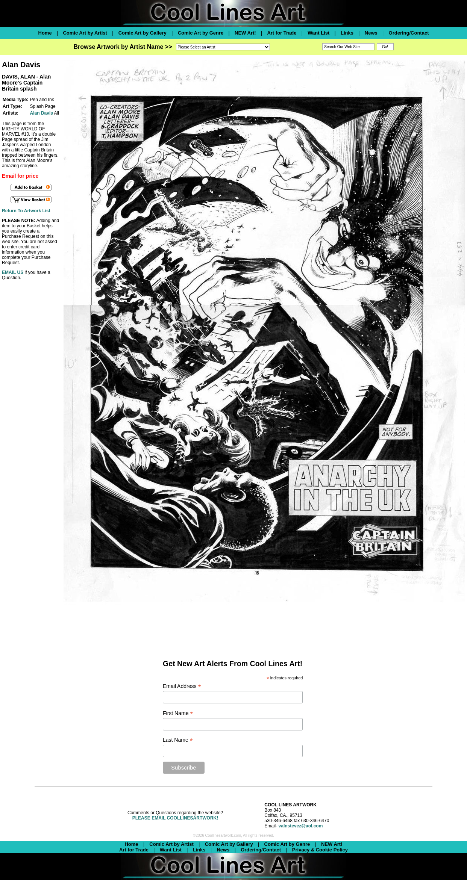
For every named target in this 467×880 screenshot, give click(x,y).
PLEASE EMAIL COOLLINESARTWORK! (175, 818)
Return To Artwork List (26, 210)
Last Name (178, 740)
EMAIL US (12, 272)
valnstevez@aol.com (301, 826)
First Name (178, 713)
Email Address (182, 686)
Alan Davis (41, 113)
